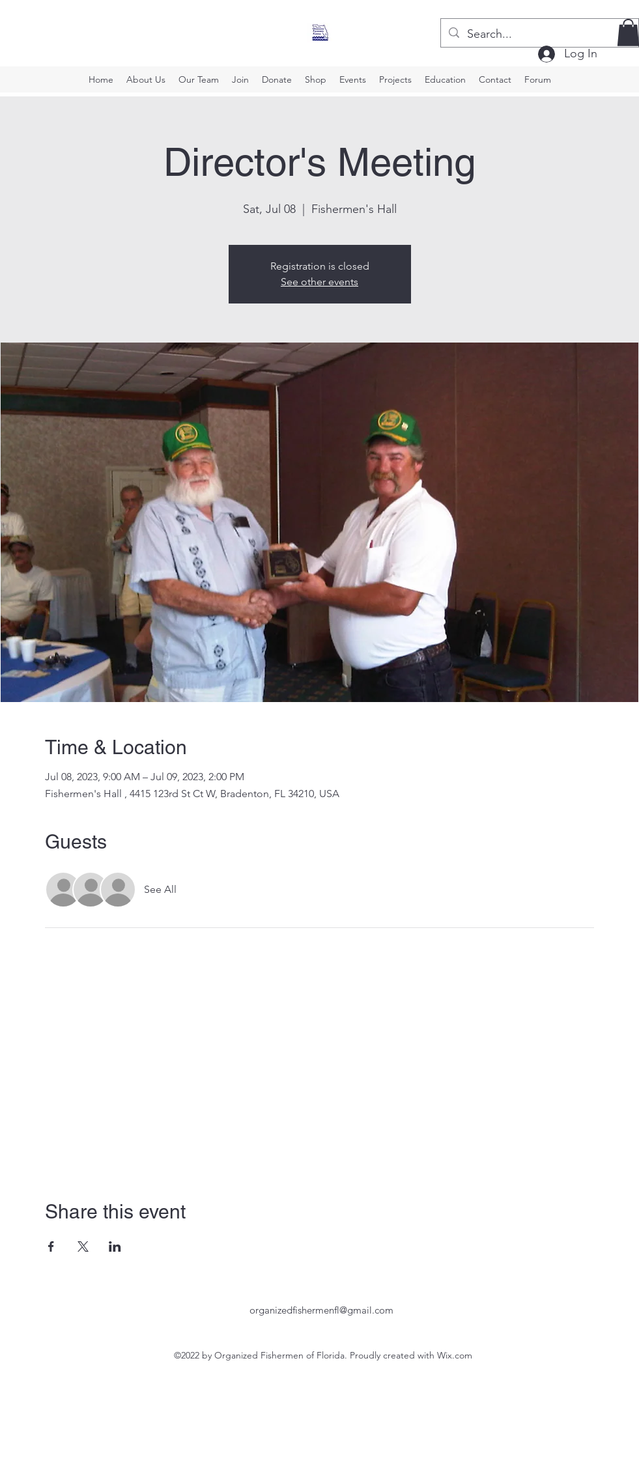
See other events (319, 281)
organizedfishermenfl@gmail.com (321, 1310)
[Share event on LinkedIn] (115, 1246)
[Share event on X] (83, 1246)
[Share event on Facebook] (51, 1246)
